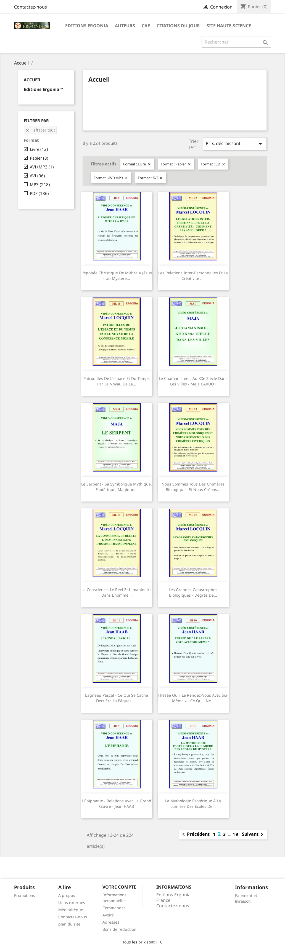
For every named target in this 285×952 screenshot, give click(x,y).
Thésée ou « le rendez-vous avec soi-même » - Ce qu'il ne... (193, 698)
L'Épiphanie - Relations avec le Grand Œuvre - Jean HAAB (116, 803)
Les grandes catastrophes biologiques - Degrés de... (193, 592)
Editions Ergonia (86, 26)
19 (236, 834)
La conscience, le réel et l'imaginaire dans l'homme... (116, 592)
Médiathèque (70, 909)
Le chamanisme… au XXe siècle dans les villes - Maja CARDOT (193, 381)
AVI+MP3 (42, 167)
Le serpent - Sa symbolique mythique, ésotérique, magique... (116, 486)
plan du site (69, 924)
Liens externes (71, 902)
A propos (66, 895)
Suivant (253, 834)
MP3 (40, 184)
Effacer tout (40, 130)
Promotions (24, 895)
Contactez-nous (30, 7)
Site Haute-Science (229, 26)
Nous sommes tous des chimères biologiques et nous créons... (193, 486)
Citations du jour (178, 26)
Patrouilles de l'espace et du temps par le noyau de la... (116, 381)
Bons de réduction (119, 929)
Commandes (114, 907)
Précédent (195, 834)
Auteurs (125, 26)
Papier (39, 158)
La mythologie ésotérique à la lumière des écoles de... (193, 803)
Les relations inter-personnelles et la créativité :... (193, 275)
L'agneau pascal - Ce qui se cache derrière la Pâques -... (116, 698)
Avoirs (108, 915)
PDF (39, 193)
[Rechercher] (236, 42)
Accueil (32, 79)
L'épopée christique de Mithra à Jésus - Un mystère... (116, 275)
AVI (37, 175)
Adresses (110, 922)
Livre (39, 149)
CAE (146, 26)
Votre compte (119, 887)
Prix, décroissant (235, 143)
